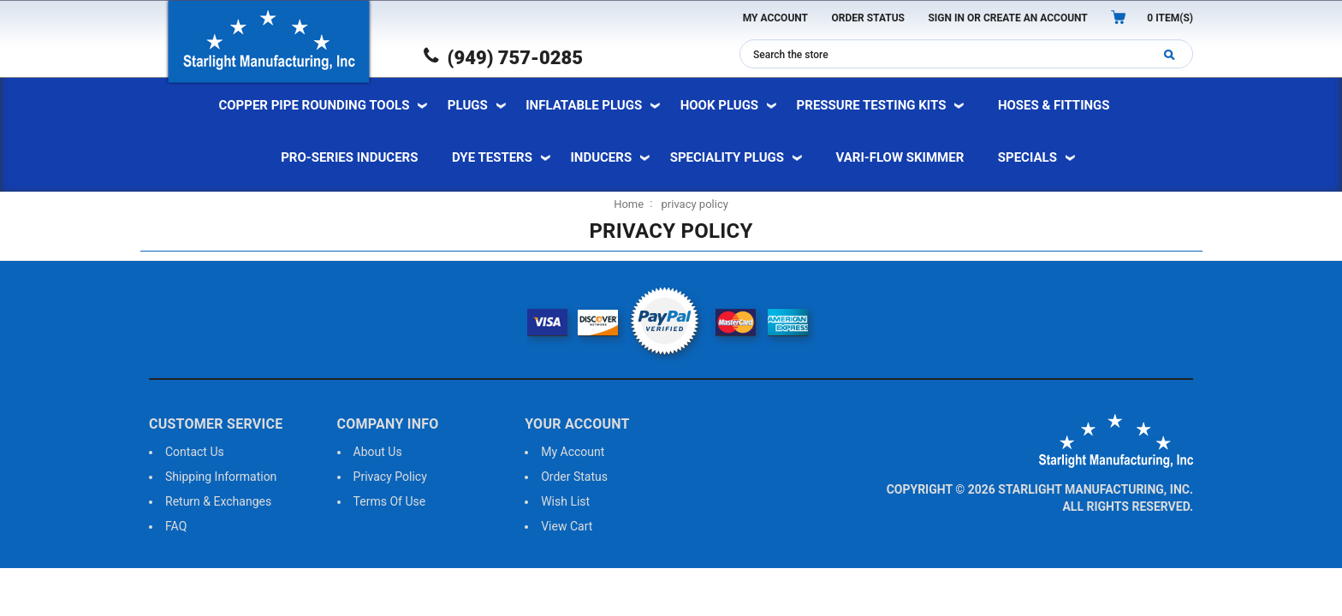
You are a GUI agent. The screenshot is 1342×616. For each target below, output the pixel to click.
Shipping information (220, 476)
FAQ (176, 526)
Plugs (468, 105)
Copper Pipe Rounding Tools (313, 105)
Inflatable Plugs (584, 105)
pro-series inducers (349, 157)
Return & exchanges (218, 501)
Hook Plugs (719, 105)
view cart (566, 526)
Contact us (194, 452)
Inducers (601, 157)
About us (377, 452)
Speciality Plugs (727, 157)
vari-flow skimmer (900, 157)
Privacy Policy (390, 476)
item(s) (1170, 18)
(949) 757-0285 (503, 57)
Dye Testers (492, 157)
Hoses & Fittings (1054, 105)
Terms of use (389, 501)
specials (1027, 157)
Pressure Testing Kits (872, 105)
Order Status (868, 18)
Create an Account (1035, 18)
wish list (565, 501)
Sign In (946, 18)
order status (574, 476)
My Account (775, 18)
